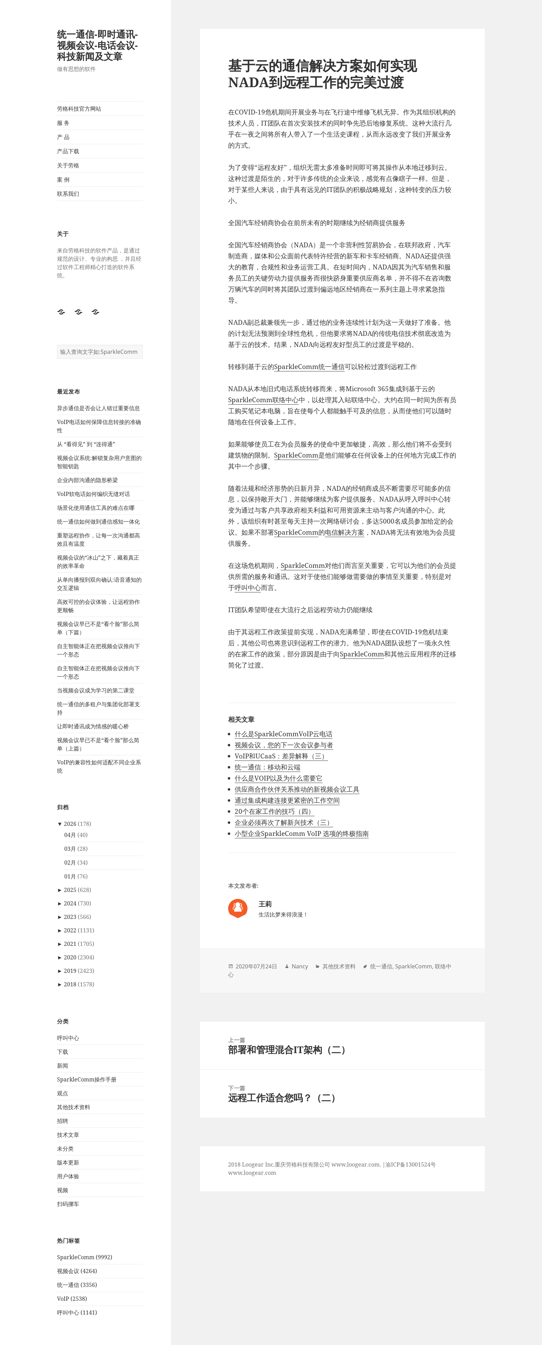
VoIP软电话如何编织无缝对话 (93, 494)
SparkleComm (296, 455)
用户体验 (68, 1176)
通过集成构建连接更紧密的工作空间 (287, 800)
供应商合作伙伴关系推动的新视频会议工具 (297, 789)
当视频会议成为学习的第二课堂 (95, 690)
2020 (70, 957)
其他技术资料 (73, 1107)
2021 (70, 944)
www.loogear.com (252, 1173)
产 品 (63, 137)
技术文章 (68, 1135)
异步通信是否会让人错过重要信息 (98, 408)
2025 (70, 890)
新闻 (62, 1065)
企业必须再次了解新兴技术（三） (284, 822)
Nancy (300, 966)
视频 (62, 1190)
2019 (70, 971)
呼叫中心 (68, 1038)
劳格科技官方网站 (79, 108)
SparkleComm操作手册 (86, 1079)
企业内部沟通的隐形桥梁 (87, 480)
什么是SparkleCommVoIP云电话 (284, 733)
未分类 (65, 1148)
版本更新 (68, 1162)
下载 (62, 1052)
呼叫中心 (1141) (77, 1312)
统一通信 (381, 966)
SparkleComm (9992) (84, 1257)
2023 (70, 917)
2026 (70, 824)
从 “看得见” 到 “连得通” (86, 444)
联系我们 (68, 193)
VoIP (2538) (72, 1298)
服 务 (63, 123)
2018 (70, 984)
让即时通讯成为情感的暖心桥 (93, 726)
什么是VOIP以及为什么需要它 (279, 778)
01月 (70, 876)
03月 (70, 849)
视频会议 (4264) (77, 1271)
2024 (70, 903)
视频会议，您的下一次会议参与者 (284, 744)
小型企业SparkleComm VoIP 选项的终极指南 (302, 833)
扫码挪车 (68, 1204)
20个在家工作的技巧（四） (275, 811)
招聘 (62, 1121)
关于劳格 (68, 165)
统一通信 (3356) (77, 1285)
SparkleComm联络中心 (263, 399)
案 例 (63, 179)
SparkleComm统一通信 (309, 366)
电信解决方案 (344, 532)
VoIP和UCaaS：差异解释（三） (281, 756)
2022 (70, 930)
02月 (70, 862)
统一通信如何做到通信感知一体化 (98, 521)
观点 (62, 1093)
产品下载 (68, 151)
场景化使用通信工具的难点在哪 (95, 508)
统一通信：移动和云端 (267, 767)
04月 (70, 835)
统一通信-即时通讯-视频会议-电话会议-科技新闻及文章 (97, 45)
